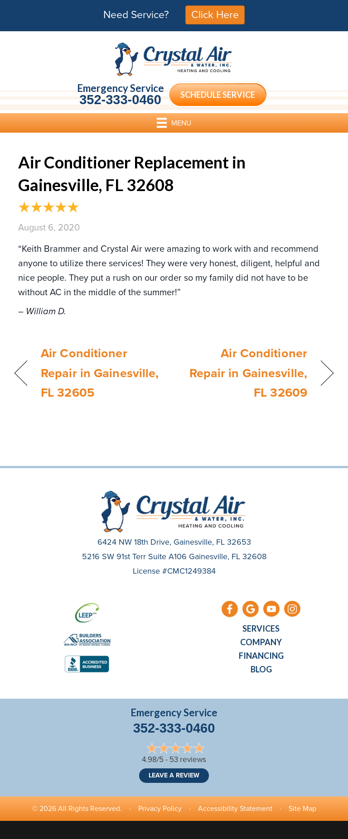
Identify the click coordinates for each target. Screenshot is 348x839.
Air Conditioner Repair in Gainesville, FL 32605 (100, 372)
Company (261, 642)
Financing (261, 656)
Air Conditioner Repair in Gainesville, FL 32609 (245, 372)
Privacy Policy (160, 808)
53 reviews (187, 759)
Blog (261, 669)
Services (261, 628)
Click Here (215, 14)
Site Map (302, 808)
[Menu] (174, 122)
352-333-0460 (120, 99)
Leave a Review (174, 775)
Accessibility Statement (235, 808)
